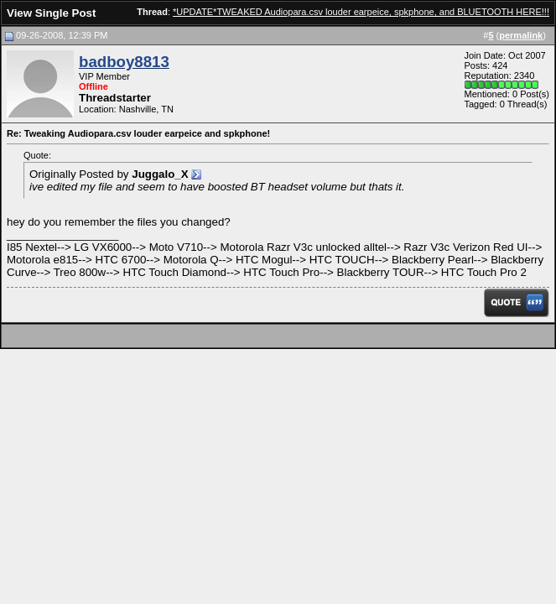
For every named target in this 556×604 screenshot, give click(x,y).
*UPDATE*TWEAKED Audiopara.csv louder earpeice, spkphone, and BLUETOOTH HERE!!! (361, 12)
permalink (521, 35)
